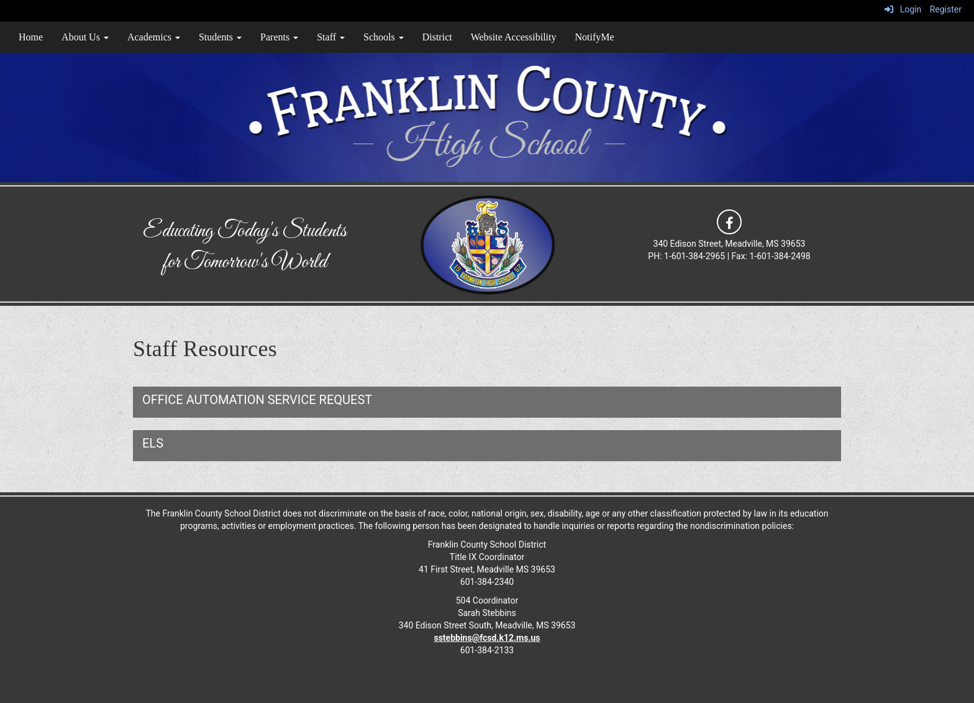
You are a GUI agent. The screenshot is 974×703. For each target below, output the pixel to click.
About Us (85, 37)
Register (946, 9)
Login (903, 9)
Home (31, 37)
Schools (383, 37)
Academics (153, 37)
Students (220, 37)
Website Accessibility (514, 37)
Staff (331, 37)
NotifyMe (594, 37)
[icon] (729, 221)
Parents (279, 37)
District (437, 37)
